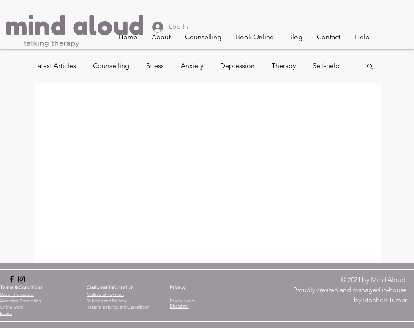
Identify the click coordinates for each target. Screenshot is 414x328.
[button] (161, 37)
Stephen (374, 300)
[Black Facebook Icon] (11, 279)
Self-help (326, 66)
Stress (155, 66)
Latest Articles (55, 66)
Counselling (111, 66)
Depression (237, 66)
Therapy (284, 66)
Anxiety (192, 66)
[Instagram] (21, 279)
